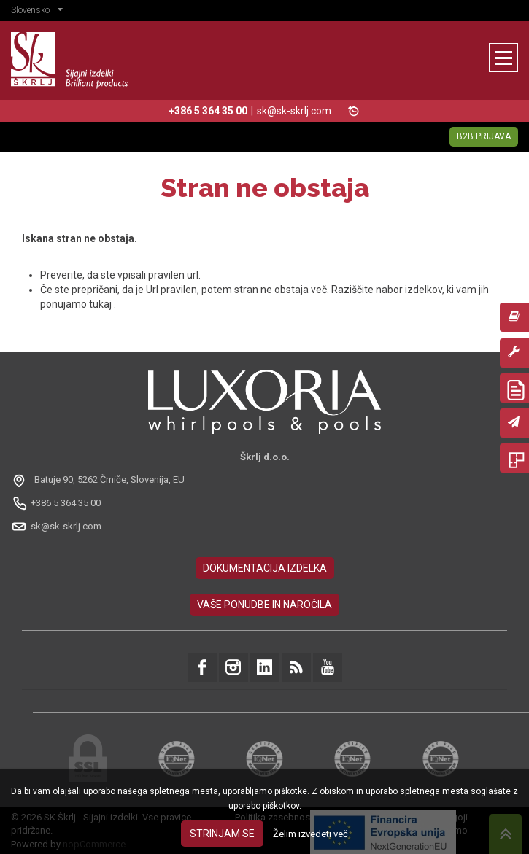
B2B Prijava (484, 136)
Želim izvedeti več (310, 833)
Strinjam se (222, 833)
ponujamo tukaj (77, 304)
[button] (40, 11)
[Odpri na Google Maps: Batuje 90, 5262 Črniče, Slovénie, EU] (99, 480)
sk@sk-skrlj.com (294, 111)
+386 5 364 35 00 (66, 502)
